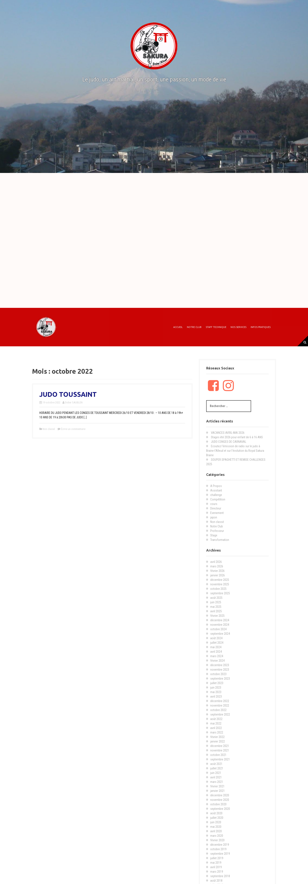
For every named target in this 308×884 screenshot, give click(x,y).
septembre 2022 (220, 714)
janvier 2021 (217, 791)
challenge (216, 495)
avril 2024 (216, 651)
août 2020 (216, 813)
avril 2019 (216, 867)
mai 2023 (215, 692)
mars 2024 (216, 656)
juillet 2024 (216, 642)
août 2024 (216, 638)
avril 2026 (216, 562)
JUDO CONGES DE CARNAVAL (228, 441)
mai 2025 (215, 606)
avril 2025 (216, 611)
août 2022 (216, 719)
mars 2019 (216, 871)
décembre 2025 (219, 579)
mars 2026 (216, 566)
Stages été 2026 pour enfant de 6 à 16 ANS (237, 437)
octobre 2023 (218, 674)
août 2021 (216, 764)
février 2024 (217, 660)
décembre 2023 (219, 665)
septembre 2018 (220, 876)
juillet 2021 (216, 768)
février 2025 (217, 615)
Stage (213, 535)
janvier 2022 (217, 741)
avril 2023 (216, 696)
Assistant (216, 490)
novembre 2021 (219, 750)
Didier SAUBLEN (74, 402)
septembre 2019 (220, 853)
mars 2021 (216, 782)
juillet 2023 (216, 683)
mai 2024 (215, 647)
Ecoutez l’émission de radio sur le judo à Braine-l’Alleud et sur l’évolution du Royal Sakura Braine (235, 450)
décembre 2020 (219, 795)
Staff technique (216, 327)
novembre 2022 (219, 705)
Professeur (217, 531)
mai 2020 (215, 826)
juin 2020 (215, 822)
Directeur (215, 508)
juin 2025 (215, 602)
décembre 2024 (219, 620)
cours (213, 504)
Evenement (217, 513)
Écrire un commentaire (73, 429)
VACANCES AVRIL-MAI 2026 (227, 432)
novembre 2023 (219, 669)
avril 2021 (216, 777)
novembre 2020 (219, 799)
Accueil (178, 327)
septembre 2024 (220, 633)
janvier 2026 (217, 575)
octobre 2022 (218, 710)
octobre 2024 (218, 629)
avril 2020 (216, 831)
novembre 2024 (219, 624)
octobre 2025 (218, 588)
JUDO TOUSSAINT (68, 394)
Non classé (49, 429)
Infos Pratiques (261, 327)
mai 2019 (215, 862)
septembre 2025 (220, 593)
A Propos (216, 486)
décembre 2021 (219, 746)
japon (213, 517)
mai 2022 (215, 723)
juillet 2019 (216, 858)
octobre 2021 (218, 755)
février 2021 (217, 786)
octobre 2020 (218, 804)
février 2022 (217, 737)
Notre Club (194, 327)
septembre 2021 (220, 759)
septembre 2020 (220, 808)
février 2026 (217, 571)
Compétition (217, 499)
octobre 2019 (218, 849)
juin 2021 (215, 773)
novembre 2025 (219, 584)
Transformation (219, 540)
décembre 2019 (219, 844)
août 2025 (216, 597)
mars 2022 (216, 732)
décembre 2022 (219, 701)
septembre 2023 (220, 678)
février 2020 (217, 840)
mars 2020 (216, 835)
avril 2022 (216, 728)
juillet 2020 (216, 817)
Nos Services (238, 327)
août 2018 (216, 880)
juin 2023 (215, 687)
